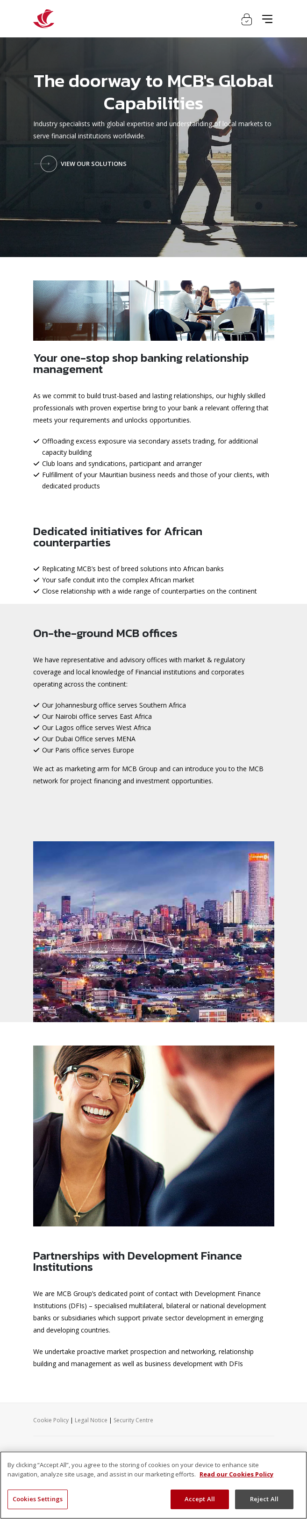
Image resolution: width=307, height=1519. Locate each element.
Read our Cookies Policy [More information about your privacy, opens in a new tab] (236, 1474)
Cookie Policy (51, 1420)
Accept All (200, 1499)
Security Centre (133, 1420)
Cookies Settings (38, 1499)
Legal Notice (91, 1420)
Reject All (264, 1499)
